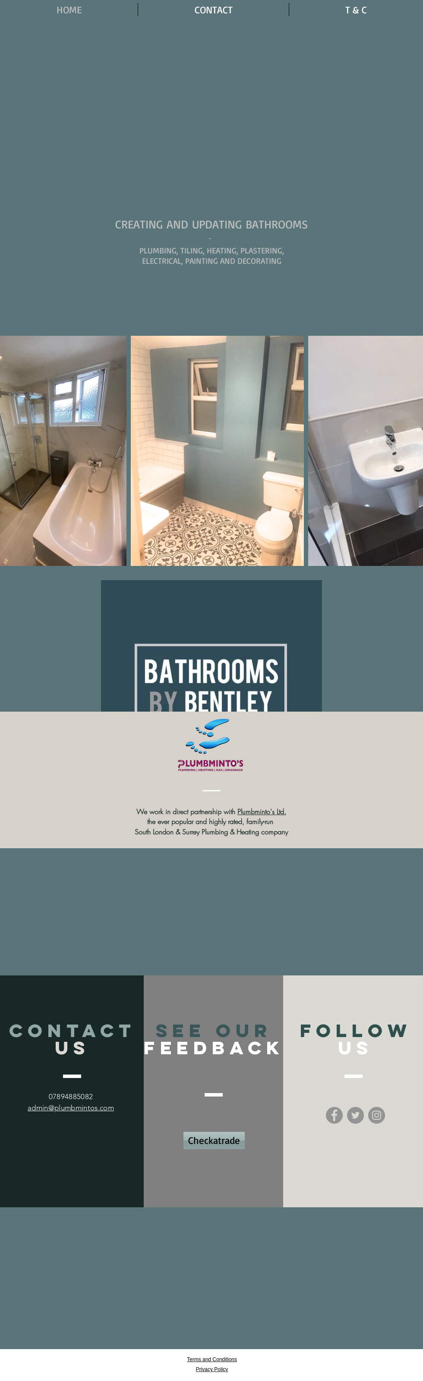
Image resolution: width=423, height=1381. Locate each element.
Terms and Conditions (212, 1359)
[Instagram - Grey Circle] (376, 1115)
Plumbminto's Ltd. (261, 811)
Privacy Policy (212, 1369)
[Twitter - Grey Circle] (355, 1115)
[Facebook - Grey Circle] (334, 1115)
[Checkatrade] (214, 1140)
